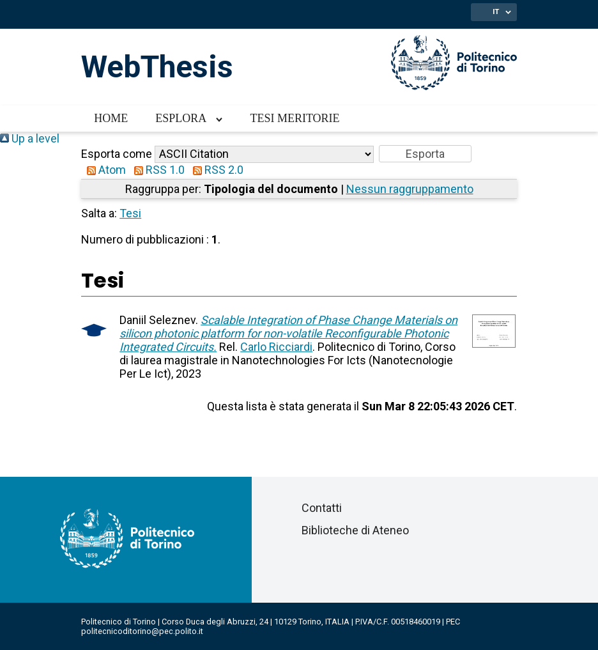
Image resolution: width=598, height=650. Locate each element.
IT (496, 11)
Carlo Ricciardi (276, 346)
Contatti (322, 508)
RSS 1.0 (156, 169)
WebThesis (157, 67)
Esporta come (116, 153)
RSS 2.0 (215, 169)
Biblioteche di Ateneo (355, 530)
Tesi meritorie (294, 118)
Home (111, 118)
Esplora (180, 118)
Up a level (29, 138)
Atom (103, 169)
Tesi (130, 213)
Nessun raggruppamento (409, 189)
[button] (425, 153)
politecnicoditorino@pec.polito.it (142, 631)
